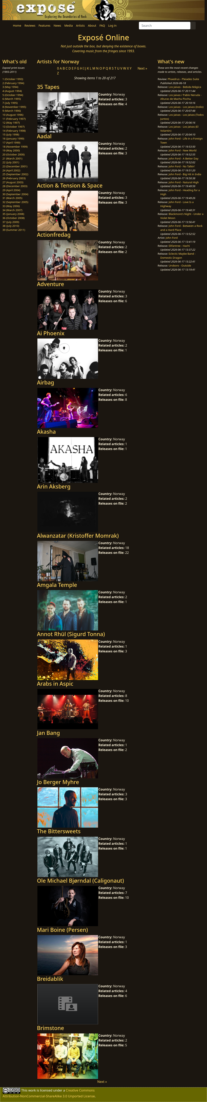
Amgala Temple (57, 584)
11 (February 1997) (14, 119)
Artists (80, 25)
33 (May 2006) (11, 206)
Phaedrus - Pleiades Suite (183, 79)
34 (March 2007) (12, 210)
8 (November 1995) (14, 107)
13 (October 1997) (13, 126)
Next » (142, 68)
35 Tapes (48, 87)
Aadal (44, 136)
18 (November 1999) (15, 146)
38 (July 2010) (10, 226)
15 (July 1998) (10, 134)
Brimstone (50, 1028)
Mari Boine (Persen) (62, 929)
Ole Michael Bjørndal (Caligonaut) (80, 880)
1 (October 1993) (12, 79)
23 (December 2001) (14, 166)
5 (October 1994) (12, 95)
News (57, 25)
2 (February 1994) (13, 83)
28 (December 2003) (14, 186)
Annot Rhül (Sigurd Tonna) (71, 634)
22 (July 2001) (10, 162)
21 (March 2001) (12, 158)
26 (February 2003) (14, 178)
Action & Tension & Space (69, 185)
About (92, 25)
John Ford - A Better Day (183, 158)
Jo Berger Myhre (58, 782)
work (32, 1090)
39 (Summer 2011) (13, 230)
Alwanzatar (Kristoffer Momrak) (78, 535)
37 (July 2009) (10, 222)
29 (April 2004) (11, 190)
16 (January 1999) (13, 138)
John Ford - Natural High (184, 182)
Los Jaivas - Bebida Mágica (185, 87)
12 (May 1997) (11, 122)
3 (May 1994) (10, 87)
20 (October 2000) (13, 154)
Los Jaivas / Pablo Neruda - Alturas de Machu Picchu (181, 97)
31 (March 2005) (12, 198)
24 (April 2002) (11, 170)
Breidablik (50, 978)
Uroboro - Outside (180, 265)
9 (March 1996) (11, 110)
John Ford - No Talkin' (182, 166)
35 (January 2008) (13, 214)
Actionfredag (54, 234)
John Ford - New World (182, 150)
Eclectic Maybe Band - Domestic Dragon (177, 255)
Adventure (50, 284)
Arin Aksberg (54, 486)
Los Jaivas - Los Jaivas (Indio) (186, 107)
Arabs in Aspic (55, 683)
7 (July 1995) (10, 103)
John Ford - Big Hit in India (185, 174)
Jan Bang (48, 732)
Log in (112, 25)
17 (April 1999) (11, 142)
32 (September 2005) (15, 202)
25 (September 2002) (15, 174)
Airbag (45, 382)
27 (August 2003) (12, 182)
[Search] (164, 25)
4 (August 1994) (12, 91)
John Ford (172, 238)
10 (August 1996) (12, 115)
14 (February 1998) (14, 130)
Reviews (29, 25)
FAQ (102, 25)
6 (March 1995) (11, 99)
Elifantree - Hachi (179, 246)
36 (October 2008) (13, 218)
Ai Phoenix (50, 333)
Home (17, 25)
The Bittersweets (59, 831)
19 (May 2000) (11, 150)
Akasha (46, 431)
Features (44, 25)
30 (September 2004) (15, 194)
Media (68, 25)
